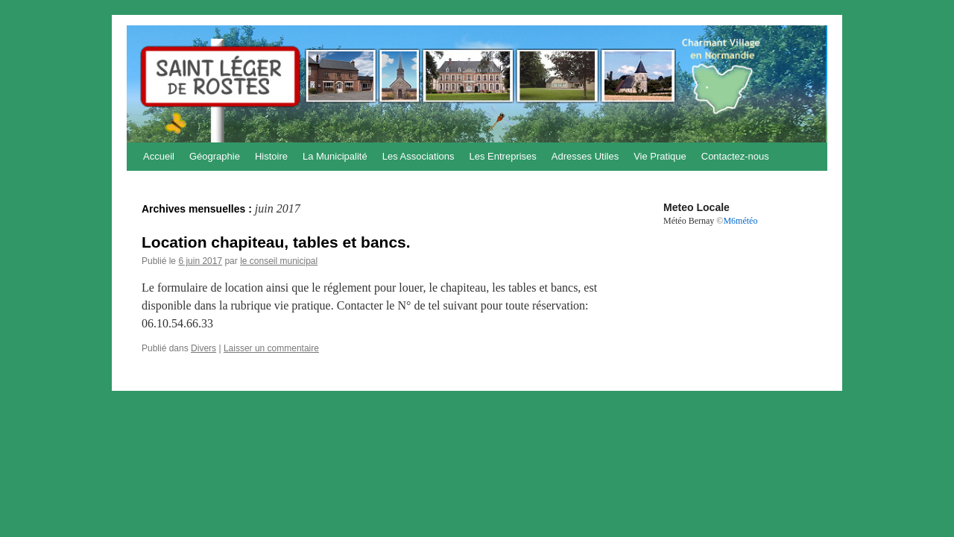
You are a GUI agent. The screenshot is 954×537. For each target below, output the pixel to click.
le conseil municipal (279, 261)
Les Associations (418, 156)
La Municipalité (335, 156)
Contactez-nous (735, 156)
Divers (203, 348)
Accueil (158, 156)
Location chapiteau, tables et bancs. (276, 242)
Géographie (214, 156)
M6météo (740, 221)
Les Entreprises (503, 156)
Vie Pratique (660, 156)
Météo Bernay (688, 221)
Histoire (271, 156)
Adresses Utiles (585, 156)
